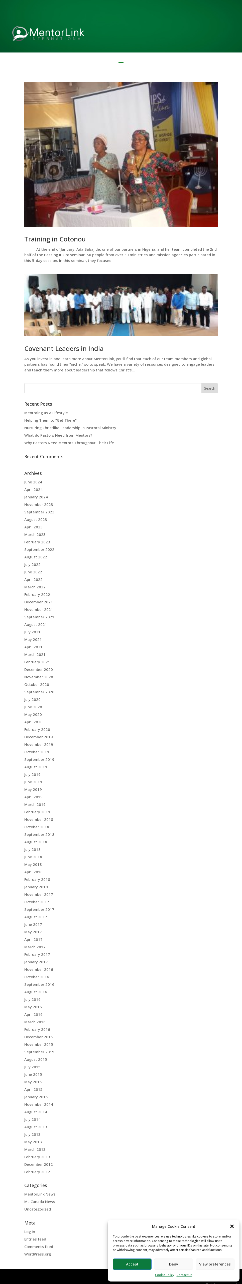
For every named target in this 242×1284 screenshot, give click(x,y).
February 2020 (37, 729)
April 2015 (33, 1089)
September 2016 (39, 984)
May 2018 (33, 864)
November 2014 (38, 1104)
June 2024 (33, 481)
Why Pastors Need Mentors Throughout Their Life (69, 442)
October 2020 (36, 684)
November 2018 (38, 819)
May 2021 (33, 639)
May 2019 (33, 789)
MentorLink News (40, 1194)
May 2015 (33, 1081)
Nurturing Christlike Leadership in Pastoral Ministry (70, 427)
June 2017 (33, 924)
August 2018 (35, 841)
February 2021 (37, 661)
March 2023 (35, 534)
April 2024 (33, 489)
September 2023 (39, 511)
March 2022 (35, 586)
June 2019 (33, 781)
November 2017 (38, 894)
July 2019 (32, 774)
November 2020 (38, 676)
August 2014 (35, 1111)
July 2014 (32, 1119)
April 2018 (33, 871)
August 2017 (35, 916)
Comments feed (38, 1246)
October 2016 (36, 976)
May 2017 (33, 931)
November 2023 (38, 504)
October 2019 (36, 751)
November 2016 (38, 969)
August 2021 (35, 624)
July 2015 (32, 1066)
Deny (173, 1264)
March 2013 (35, 1149)
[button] (231, 1226)
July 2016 (32, 999)
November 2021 (38, 609)
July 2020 (32, 699)
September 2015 (39, 1051)
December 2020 (38, 669)
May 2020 (33, 714)
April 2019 (33, 796)
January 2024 (36, 496)
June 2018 (33, 856)
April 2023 (33, 526)
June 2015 (33, 1074)
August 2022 (35, 556)
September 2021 (39, 616)
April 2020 (33, 721)
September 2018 (39, 834)
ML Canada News (39, 1201)
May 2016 (33, 1006)
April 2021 (33, 646)
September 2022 (39, 549)
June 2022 (33, 571)
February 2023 (37, 541)
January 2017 (36, 961)
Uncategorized (37, 1209)
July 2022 (32, 564)
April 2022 (33, 579)
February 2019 (37, 811)
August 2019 (35, 766)
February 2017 (37, 954)
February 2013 (37, 1156)
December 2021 (38, 601)
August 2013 (35, 1126)
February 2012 (37, 1171)
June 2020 (33, 706)
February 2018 (37, 879)
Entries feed (35, 1239)
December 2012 (38, 1164)
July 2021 (32, 631)
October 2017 (36, 901)
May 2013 (33, 1141)
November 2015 (38, 1044)
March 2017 (35, 946)
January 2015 (36, 1096)
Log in (29, 1231)
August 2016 (35, 991)
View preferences (215, 1264)
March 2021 (35, 654)
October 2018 (36, 826)
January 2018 (36, 886)
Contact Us (184, 1275)
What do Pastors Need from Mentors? (58, 435)
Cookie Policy (164, 1275)
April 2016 (33, 1014)
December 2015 (38, 1036)
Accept (132, 1264)
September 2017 (39, 909)
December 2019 (38, 736)
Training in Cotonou (55, 238)
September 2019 (39, 759)
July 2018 (32, 849)
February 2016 (37, 1029)
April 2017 (33, 939)
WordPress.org (37, 1254)
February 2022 (37, 594)
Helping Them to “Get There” (50, 420)
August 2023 (35, 519)
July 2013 (32, 1134)
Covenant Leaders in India (64, 348)
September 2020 (39, 691)
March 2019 (35, 804)
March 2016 (35, 1021)
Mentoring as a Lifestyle (46, 412)
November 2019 (38, 744)
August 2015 (35, 1059)
